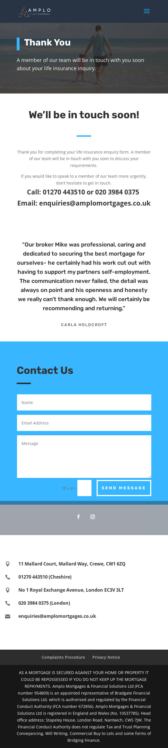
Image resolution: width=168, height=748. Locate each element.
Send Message (124, 488)
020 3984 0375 (118, 191)
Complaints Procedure (63, 657)
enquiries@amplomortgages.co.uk (94, 203)
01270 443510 (64, 191)
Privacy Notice (106, 657)
